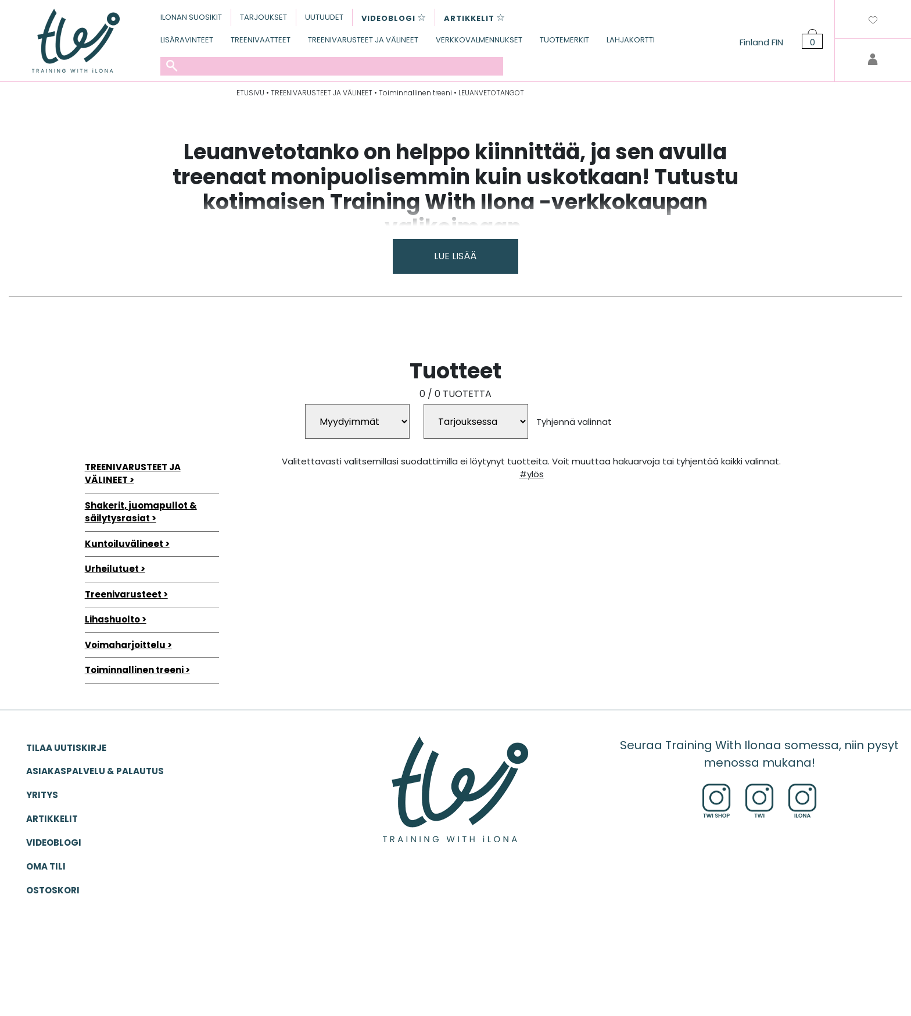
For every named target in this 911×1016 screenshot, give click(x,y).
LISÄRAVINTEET (186, 39)
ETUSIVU (250, 93)
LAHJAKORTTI (631, 39)
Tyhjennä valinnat (574, 422)
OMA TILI (46, 866)
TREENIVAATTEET (260, 39)
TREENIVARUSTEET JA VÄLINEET (363, 39)
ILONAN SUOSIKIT (191, 17)
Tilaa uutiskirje (66, 748)
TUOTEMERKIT (564, 39)
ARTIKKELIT (52, 819)
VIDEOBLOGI (53, 842)
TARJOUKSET (263, 17)
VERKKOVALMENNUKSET (479, 39)
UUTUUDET (324, 17)
